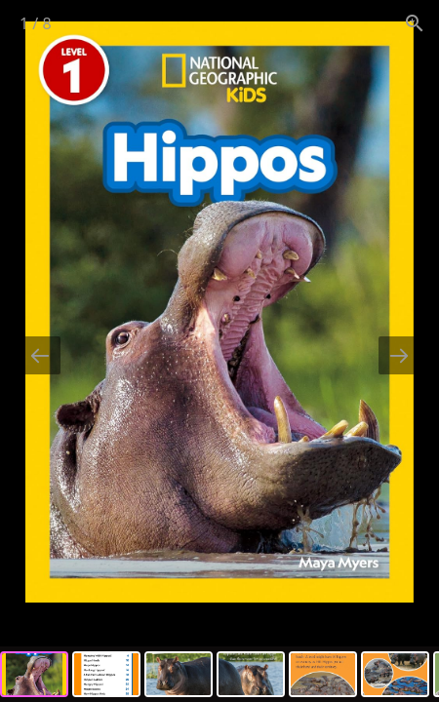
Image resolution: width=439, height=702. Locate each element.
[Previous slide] (40, 355)
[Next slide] (399, 355)
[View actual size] (414, 23)
